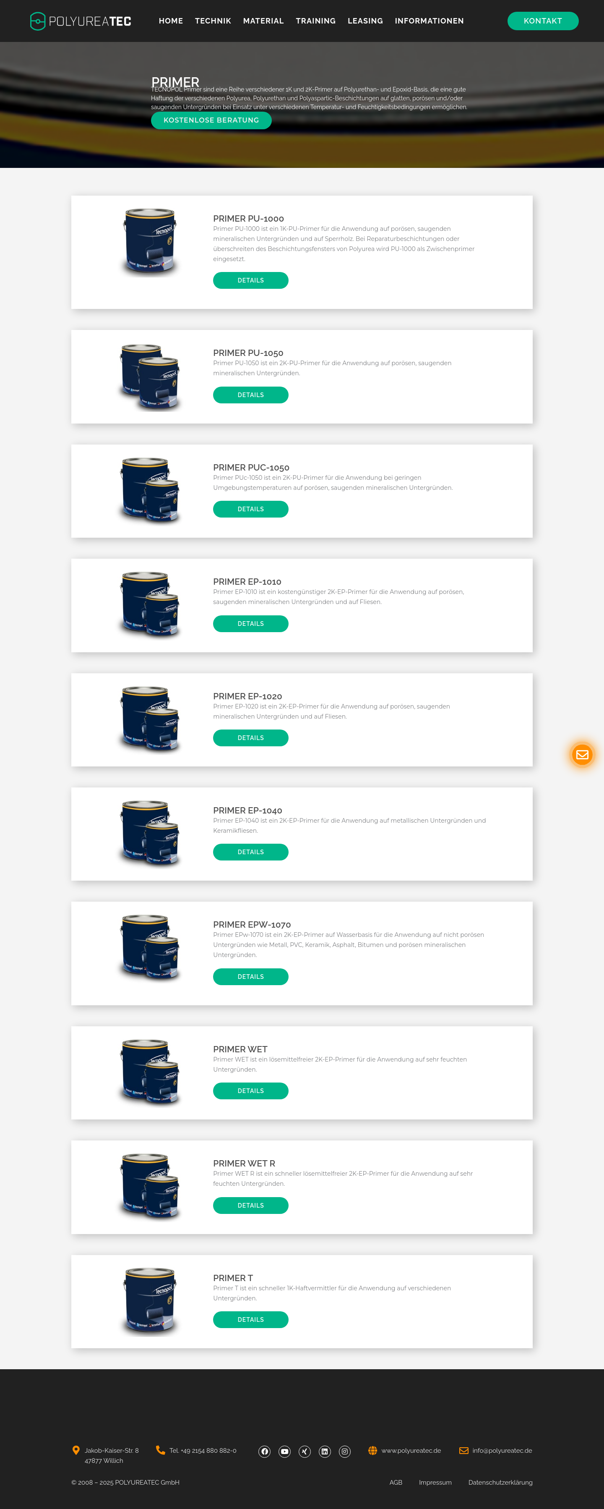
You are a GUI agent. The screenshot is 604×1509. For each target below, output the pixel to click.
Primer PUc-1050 (251, 467)
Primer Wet (240, 1049)
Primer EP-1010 (247, 581)
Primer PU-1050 (248, 353)
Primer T (233, 1278)
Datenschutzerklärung (501, 1482)
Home (171, 20)
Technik (213, 20)
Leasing (365, 20)
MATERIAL (263, 20)
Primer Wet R (244, 1163)
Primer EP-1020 (247, 696)
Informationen (429, 20)
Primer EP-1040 (247, 810)
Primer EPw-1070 (252, 924)
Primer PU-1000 (248, 218)
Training (316, 20)
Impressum (435, 1482)
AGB (396, 1482)
